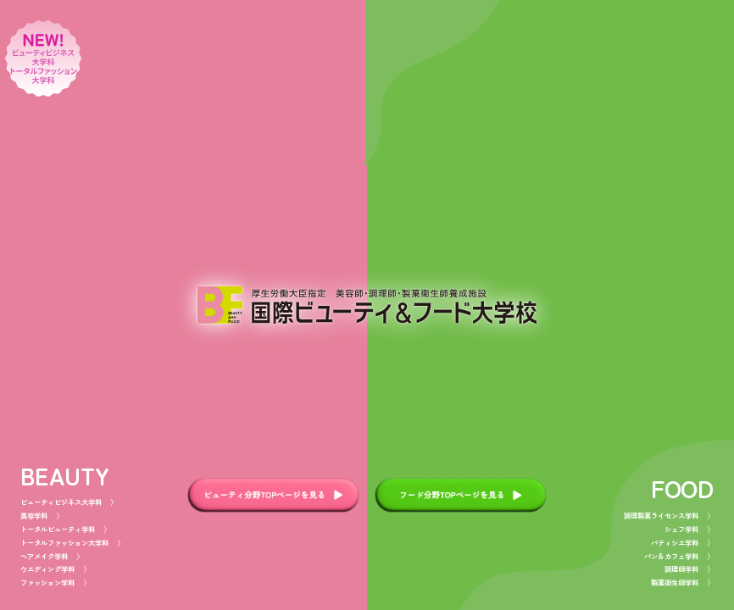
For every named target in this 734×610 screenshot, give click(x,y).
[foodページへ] (550, 305)
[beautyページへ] (183, 305)
